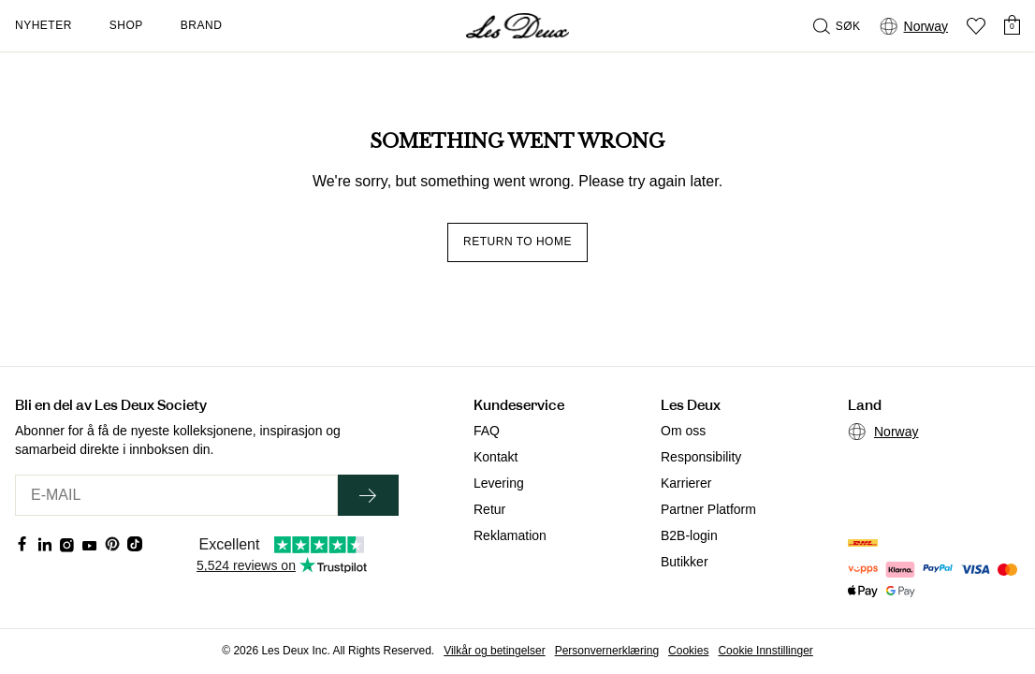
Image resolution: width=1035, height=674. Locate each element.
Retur (489, 509)
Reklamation (510, 535)
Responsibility (701, 456)
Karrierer (686, 483)
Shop (126, 25)
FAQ (487, 430)
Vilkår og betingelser (495, 650)
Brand (202, 25)
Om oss (683, 430)
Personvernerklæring (607, 650)
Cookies (688, 650)
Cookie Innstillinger (765, 650)
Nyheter (43, 25)
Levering (499, 483)
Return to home (517, 241)
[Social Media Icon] (22, 543)
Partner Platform (708, 509)
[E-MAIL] (176, 495)
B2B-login (689, 535)
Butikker (684, 561)
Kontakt (496, 456)
